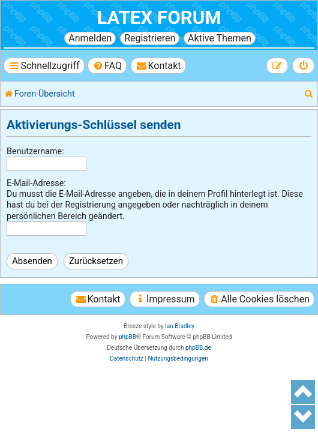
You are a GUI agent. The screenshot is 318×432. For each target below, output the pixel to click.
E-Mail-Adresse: (36, 183)
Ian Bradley (179, 326)
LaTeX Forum (159, 18)
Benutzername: (35, 151)
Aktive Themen (219, 38)
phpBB (127, 337)
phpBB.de (198, 347)
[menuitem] (107, 66)
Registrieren (149, 38)
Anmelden (90, 38)
